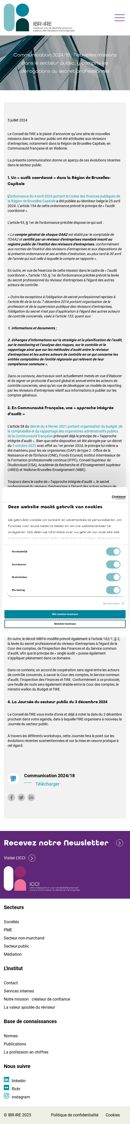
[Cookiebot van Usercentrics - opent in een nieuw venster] (103, 498)
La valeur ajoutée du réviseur (29, 1007)
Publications (15, 1044)
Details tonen (111, 603)
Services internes (19, 991)
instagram (21, 1097)
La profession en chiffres (26, 1052)
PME (8, 930)
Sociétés (11, 921)
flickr (16, 1088)
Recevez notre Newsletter (56, 843)
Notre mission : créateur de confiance (37, 999)
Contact (11, 983)
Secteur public (16, 946)
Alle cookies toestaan (65, 614)
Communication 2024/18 (73, 780)
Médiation (13, 954)
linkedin (19, 1080)
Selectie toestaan (65, 623)
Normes (11, 1036)
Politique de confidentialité (74, 1115)
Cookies (113, 1115)
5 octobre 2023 (24, 446)
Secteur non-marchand (24, 938)
